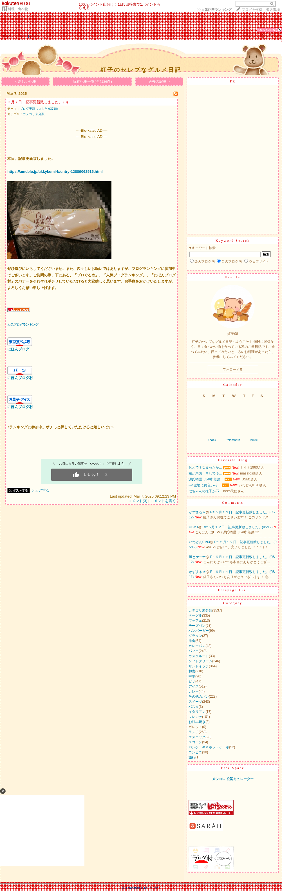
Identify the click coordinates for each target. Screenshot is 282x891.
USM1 (193, 527)
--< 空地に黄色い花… (205, 485)
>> (214, 10)
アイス (194, 686)
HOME (7, 36)
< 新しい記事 (25, 81)
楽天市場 (273, 10)
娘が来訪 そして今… (205, 473)
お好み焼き (197, 722)
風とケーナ (197, 557)
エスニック (197, 737)
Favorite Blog (232, 460)
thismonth (233, 440)
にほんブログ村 (20, 378)
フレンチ (195, 717)
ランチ (194, 732)
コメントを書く (163, 501)
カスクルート (199, 656)
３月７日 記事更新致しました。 (34, 102)
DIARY (21, 36)
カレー (194, 691)
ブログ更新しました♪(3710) (39, 108)
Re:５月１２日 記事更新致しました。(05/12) (238, 527)
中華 (192, 676)
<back (212, 440)
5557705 (267, 30)
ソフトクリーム (200, 661)
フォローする (233, 369)
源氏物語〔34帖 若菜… (206, 479)
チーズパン (197, 626)
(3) (65, 102)
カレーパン (197, 646)
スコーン (195, 742)
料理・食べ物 (18, 9)
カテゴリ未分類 (33, 114)
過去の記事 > (159, 81)
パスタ (194, 707)
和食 (192, 671)
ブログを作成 (252, 10)
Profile (232, 277)
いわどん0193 (199, 542)
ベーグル (195, 615)
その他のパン (199, 697)
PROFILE (38, 36)
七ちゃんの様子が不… (205, 491)
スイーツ (195, 702)
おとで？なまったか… (205, 467)
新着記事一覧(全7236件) (92, 81)
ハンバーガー (199, 631)
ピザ (192, 681)
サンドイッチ (199, 666)
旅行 (192, 757)
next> (254, 440)
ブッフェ (195, 621)
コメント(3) (137, 501)
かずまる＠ (197, 512)
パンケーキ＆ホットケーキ (209, 747)
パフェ (194, 651)
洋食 (192, 641)
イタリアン (197, 712)
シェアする (40, 490)
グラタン (195, 636)
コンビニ (195, 752)
